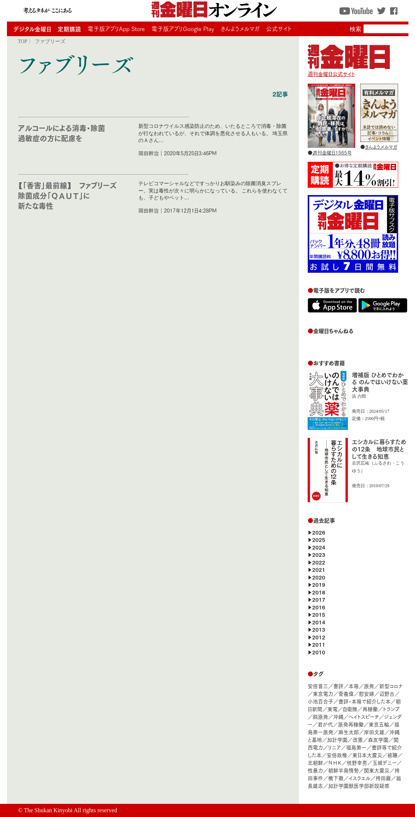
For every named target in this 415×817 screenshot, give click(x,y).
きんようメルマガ (240, 28)
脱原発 (320, 716)
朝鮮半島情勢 (343, 770)
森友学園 (378, 739)
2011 (318, 644)
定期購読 (69, 28)
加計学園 (337, 739)
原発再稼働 (351, 724)
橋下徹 (335, 778)
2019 (318, 584)
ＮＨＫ (335, 762)
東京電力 (323, 693)
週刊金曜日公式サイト (349, 70)
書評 (338, 686)
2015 (318, 614)
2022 (318, 562)
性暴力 (315, 770)
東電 (332, 709)
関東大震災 (376, 770)
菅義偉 (346, 693)
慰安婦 (366, 693)
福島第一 (356, 747)
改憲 (358, 739)
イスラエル (359, 778)
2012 (318, 637)
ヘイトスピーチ (364, 716)
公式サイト (279, 28)
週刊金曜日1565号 (332, 152)
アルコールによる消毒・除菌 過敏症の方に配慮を (65, 133)
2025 (318, 539)
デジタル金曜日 (32, 28)
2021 (318, 569)
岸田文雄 (374, 732)
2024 (318, 547)
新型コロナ (391, 686)
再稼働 (370, 709)
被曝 (392, 755)
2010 (318, 652)
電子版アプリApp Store (116, 28)
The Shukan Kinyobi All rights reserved (70, 810)
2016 (318, 607)
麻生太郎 (348, 732)
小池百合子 (320, 701)
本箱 (354, 686)
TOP (22, 41)
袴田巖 (383, 778)
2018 (318, 592)
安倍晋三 (318, 686)
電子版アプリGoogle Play (182, 28)
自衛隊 (350, 709)
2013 (318, 629)
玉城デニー (384, 762)
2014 (318, 622)
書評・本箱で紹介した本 (364, 701)
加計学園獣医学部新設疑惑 (358, 785)
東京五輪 (379, 724)
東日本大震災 (367, 755)
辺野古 (387, 693)
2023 (318, 554)
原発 (369, 686)
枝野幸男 (357, 762)
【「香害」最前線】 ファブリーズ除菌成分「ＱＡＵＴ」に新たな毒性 (67, 195)
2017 (318, 599)
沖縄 (338, 716)
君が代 (325, 724)
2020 (318, 577)
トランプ (391, 709)
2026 (318, 532)
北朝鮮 (315, 762)
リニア (334, 747)
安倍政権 (337, 755)
